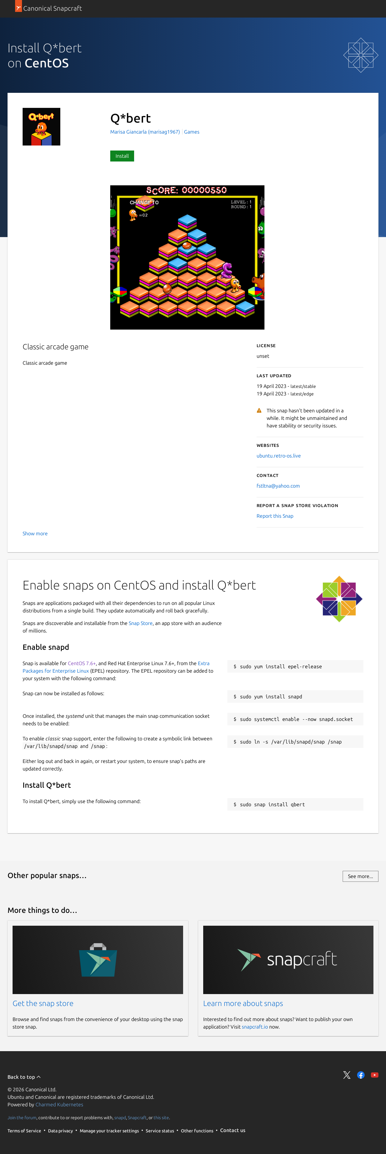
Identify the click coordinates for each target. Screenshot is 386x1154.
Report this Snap (275, 516)
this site (161, 1117)
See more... (360, 876)
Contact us (232, 1130)
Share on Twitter (347, 1075)
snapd (120, 1117)
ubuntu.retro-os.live (279, 455)
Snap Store (141, 623)
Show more (35, 533)
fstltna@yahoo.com (278, 486)
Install (122, 156)
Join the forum (22, 1117)
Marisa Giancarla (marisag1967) (145, 132)
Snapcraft (137, 1117)
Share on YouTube (374, 1075)
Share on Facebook (361, 1075)
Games (191, 132)
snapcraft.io (255, 1027)
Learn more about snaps (243, 1003)
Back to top (24, 1077)
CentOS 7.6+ (82, 663)
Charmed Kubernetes (59, 1104)
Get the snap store (43, 1003)
